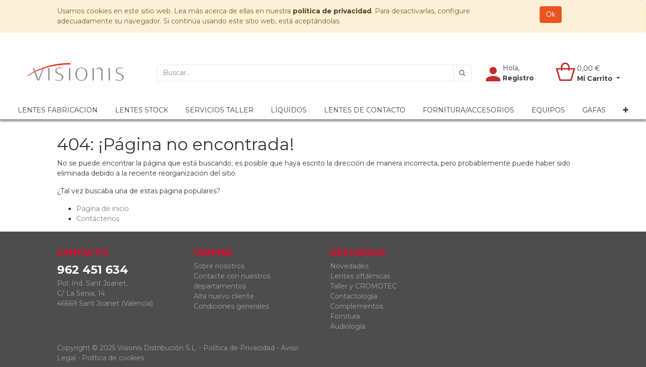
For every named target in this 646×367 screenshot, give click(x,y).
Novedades (349, 266)
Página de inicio (102, 208)
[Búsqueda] (462, 73)
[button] (625, 110)
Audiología (347, 326)
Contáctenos (97, 218)
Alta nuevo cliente (224, 296)
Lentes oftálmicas (360, 276)
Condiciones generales (231, 306)
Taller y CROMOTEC (363, 286)
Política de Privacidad (239, 348)
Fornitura (345, 316)
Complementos (356, 306)
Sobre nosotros (219, 266)
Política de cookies (113, 358)
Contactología (353, 296)
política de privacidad (332, 11)
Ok (550, 14)
